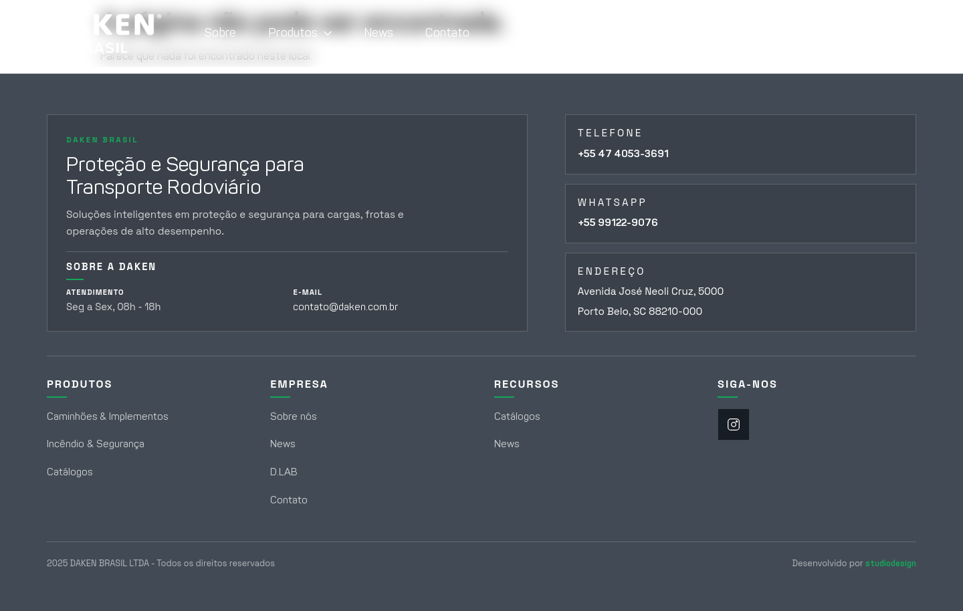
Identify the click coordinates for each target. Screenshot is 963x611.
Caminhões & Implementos (107, 416)
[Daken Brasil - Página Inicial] (104, 33)
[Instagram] (734, 424)
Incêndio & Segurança (95, 444)
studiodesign (890, 563)
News (379, 32)
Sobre (220, 32)
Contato (447, 32)
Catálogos (69, 472)
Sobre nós (293, 416)
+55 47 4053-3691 (623, 154)
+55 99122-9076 (618, 223)
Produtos (299, 32)
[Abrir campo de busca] (898, 33)
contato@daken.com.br (345, 307)
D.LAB (284, 472)
